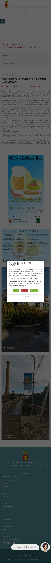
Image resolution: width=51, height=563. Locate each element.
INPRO (28, 297)
